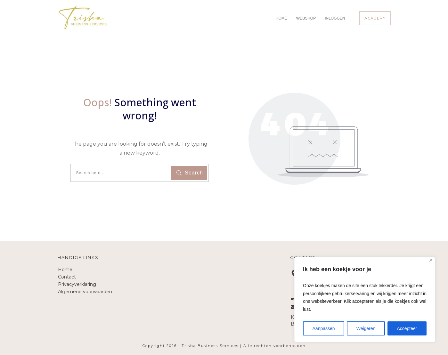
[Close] (430, 260)
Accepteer (407, 328)
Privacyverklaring (77, 284)
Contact (67, 277)
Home (65, 269)
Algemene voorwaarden (85, 291)
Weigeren (366, 328)
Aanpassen (324, 328)
